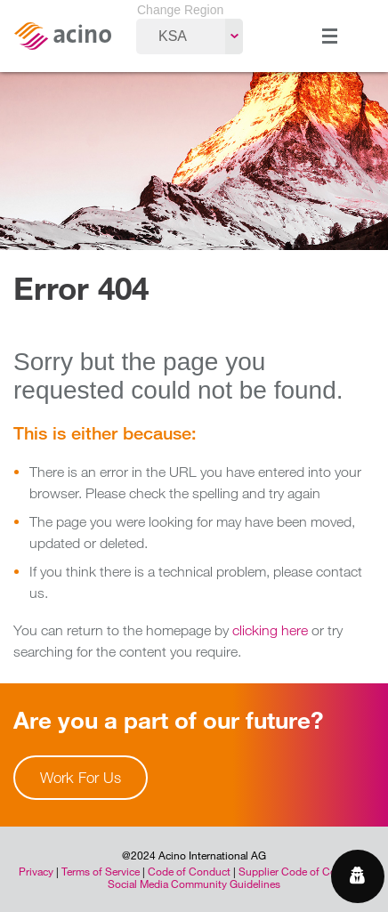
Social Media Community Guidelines (194, 883)
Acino (62, 36)
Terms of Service (100, 871)
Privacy (36, 871)
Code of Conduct (189, 871)
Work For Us (80, 777)
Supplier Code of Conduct (301, 871)
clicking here (270, 630)
